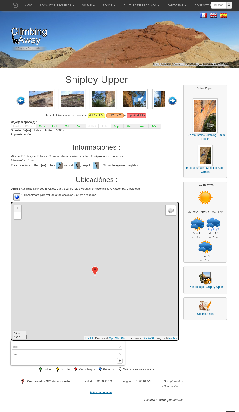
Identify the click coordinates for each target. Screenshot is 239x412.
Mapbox (172, 338)
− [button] (17, 215)
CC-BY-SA (148, 338)
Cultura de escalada (141, 5)
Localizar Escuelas (57, 5)
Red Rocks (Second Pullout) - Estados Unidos (191, 64)
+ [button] (17, 208)
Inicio (28, 5)
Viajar (88, 5)
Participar (177, 5)
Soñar (109, 5)
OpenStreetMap (118, 338)
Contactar (204, 5)
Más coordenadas (101, 393)
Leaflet (89, 338)
